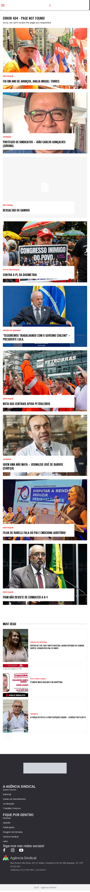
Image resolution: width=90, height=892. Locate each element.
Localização (8, 803)
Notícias (7, 817)
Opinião (7, 137)
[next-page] (9, 738)
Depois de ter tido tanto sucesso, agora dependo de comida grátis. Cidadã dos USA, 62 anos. (57, 647)
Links (5, 841)
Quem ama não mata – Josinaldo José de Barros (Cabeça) (33, 466)
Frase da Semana (12, 330)
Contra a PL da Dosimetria (20, 274)
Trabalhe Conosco (12, 808)
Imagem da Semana (12, 831)
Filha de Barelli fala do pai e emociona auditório (34, 532)
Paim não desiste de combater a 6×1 (25, 597)
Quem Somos (9, 789)
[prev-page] (4, 738)
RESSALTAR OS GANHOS (16, 210)
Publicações (9, 827)
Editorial (8, 205)
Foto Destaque (11, 270)
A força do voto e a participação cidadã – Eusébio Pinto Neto (58, 717)
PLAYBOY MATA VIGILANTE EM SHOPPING (46, 682)
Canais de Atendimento (14, 798)
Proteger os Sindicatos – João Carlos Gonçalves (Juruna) (34, 144)
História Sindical (10, 836)
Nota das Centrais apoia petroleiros (26, 403)
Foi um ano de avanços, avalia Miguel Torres (31, 81)
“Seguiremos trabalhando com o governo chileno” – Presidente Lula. (36, 337)
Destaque (8, 76)
